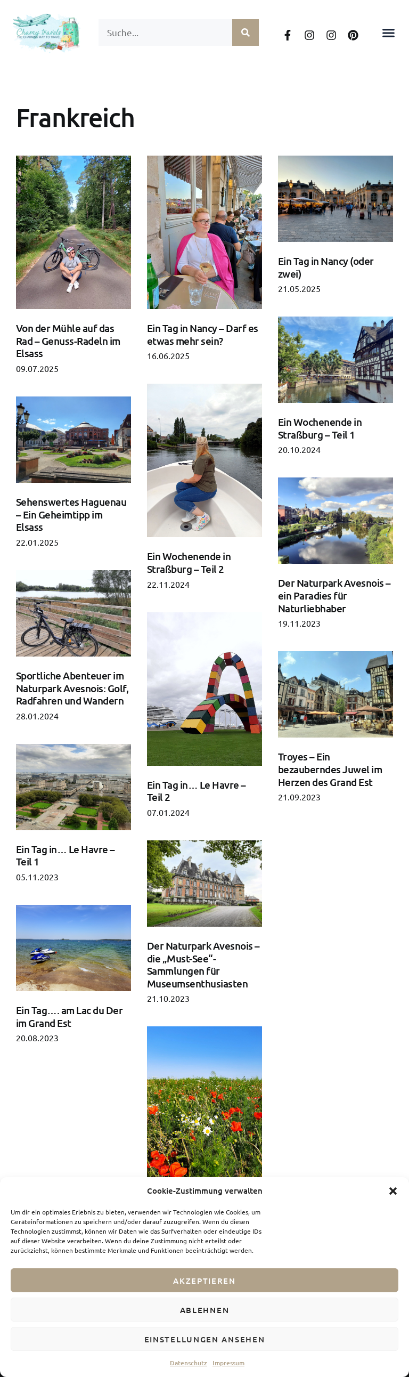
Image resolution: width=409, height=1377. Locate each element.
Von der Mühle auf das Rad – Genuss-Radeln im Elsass (68, 340)
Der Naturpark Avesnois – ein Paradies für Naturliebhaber (334, 595)
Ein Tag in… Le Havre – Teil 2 (196, 791)
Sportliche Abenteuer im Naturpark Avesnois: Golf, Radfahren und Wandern (72, 688)
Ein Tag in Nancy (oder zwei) (326, 267)
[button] (393, 1191)
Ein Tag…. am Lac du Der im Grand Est (69, 1016)
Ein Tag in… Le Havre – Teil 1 (65, 856)
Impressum (228, 1362)
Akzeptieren (204, 1280)
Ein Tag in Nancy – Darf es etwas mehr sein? (202, 334)
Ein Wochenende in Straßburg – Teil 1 (320, 428)
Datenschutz (188, 1362)
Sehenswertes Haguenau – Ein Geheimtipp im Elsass (71, 514)
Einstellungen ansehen (204, 1339)
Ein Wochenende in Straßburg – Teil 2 (189, 562)
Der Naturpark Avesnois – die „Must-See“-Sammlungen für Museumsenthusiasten (203, 964)
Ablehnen (205, 1310)
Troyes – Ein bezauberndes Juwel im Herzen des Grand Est (330, 769)
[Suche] (245, 32)
